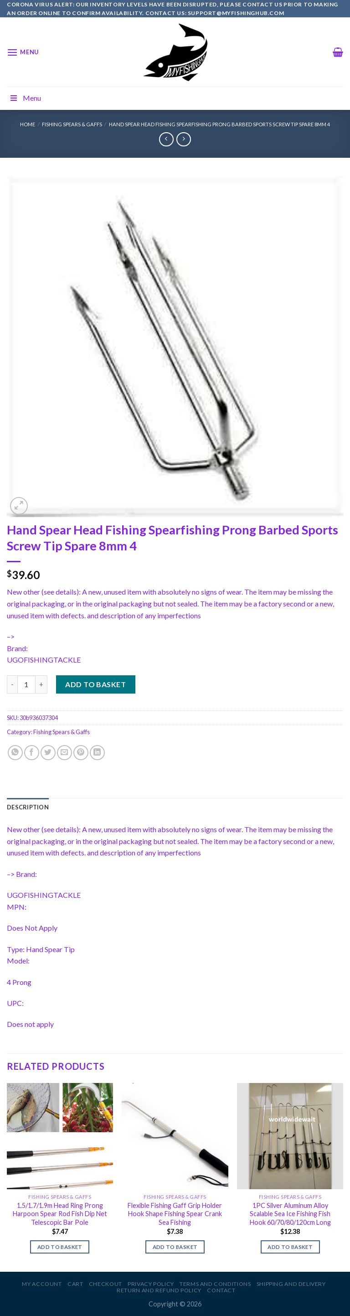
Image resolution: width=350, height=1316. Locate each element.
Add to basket (95, 684)
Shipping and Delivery (291, 1283)
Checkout (105, 1283)
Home (27, 124)
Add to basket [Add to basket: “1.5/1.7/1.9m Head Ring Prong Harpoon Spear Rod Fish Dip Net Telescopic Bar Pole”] (59, 1247)
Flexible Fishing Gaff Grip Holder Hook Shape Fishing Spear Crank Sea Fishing (175, 1214)
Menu (25, 97)
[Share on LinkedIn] (97, 752)
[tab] (28, 807)
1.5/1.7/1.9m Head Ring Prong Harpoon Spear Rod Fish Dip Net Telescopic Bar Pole (60, 1214)
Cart (75, 1283)
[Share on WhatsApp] (15, 752)
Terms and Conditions (215, 1283)
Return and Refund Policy (159, 1290)
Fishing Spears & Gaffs (72, 124)
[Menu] (23, 52)
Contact (221, 1290)
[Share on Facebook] (31, 752)
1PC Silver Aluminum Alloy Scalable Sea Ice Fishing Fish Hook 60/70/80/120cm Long (290, 1214)
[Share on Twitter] (48, 752)
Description (28, 807)
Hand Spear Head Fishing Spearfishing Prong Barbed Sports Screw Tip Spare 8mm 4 (219, 124)
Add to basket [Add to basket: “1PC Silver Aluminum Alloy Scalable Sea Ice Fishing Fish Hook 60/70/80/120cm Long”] (290, 1247)
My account (42, 1283)
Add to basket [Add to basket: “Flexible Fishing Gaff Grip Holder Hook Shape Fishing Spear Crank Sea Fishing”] (175, 1247)
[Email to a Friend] (64, 752)
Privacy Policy (151, 1283)
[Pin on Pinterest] (80, 752)
